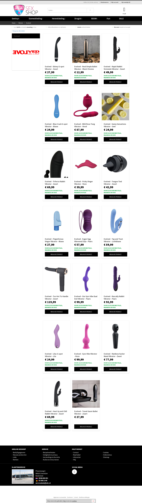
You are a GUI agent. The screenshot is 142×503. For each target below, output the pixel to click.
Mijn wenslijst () (125, 2)
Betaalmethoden (49, 452)
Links (15, 457)
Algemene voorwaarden (59, 497)
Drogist (78, 18)
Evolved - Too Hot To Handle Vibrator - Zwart (56, 297)
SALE (121, 18)
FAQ (74, 460)
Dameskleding (36, 18)
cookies (74, 501)
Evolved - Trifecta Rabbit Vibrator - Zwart (55, 182)
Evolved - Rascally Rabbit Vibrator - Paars (114, 297)
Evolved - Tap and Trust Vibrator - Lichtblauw (113, 240)
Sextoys (16, 18)
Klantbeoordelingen (84, 497)
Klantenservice (104, 2)
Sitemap (106, 457)
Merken (15, 460)
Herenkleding (58, 18)
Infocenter (77, 457)
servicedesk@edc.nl (43, 483)
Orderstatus (107, 455)
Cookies (106, 452)
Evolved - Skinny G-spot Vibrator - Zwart (54, 67)
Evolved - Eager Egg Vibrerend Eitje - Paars (83, 240)
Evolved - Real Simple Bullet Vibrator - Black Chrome (85, 67)
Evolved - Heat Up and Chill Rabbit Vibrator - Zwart (56, 412)
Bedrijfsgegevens (19, 452)
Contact (76, 452)
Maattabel (76, 455)
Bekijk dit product (57, 82)
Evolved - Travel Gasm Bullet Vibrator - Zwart (86, 412)
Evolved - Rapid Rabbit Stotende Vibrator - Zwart (114, 67)
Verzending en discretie (51, 457)
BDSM (94, 18)
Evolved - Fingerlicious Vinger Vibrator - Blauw (54, 240)
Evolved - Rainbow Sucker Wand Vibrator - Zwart (114, 355)
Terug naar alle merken (18, 31)
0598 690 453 (42, 478)
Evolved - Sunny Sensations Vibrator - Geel (115, 125)
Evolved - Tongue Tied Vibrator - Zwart (113, 182)
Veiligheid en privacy (50, 455)
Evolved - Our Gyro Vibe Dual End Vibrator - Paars (85, 297)
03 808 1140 (41, 480)
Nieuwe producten (19, 455)
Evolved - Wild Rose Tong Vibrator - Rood (84, 125)
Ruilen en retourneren (51, 460)
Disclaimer (70, 497)
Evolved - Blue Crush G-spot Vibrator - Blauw (56, 125)
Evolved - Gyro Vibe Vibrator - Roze (85, 355)
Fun (108, 18)
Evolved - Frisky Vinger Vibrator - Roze (83, 182)
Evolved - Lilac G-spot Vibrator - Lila (54, 355)
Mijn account (114, 2)
